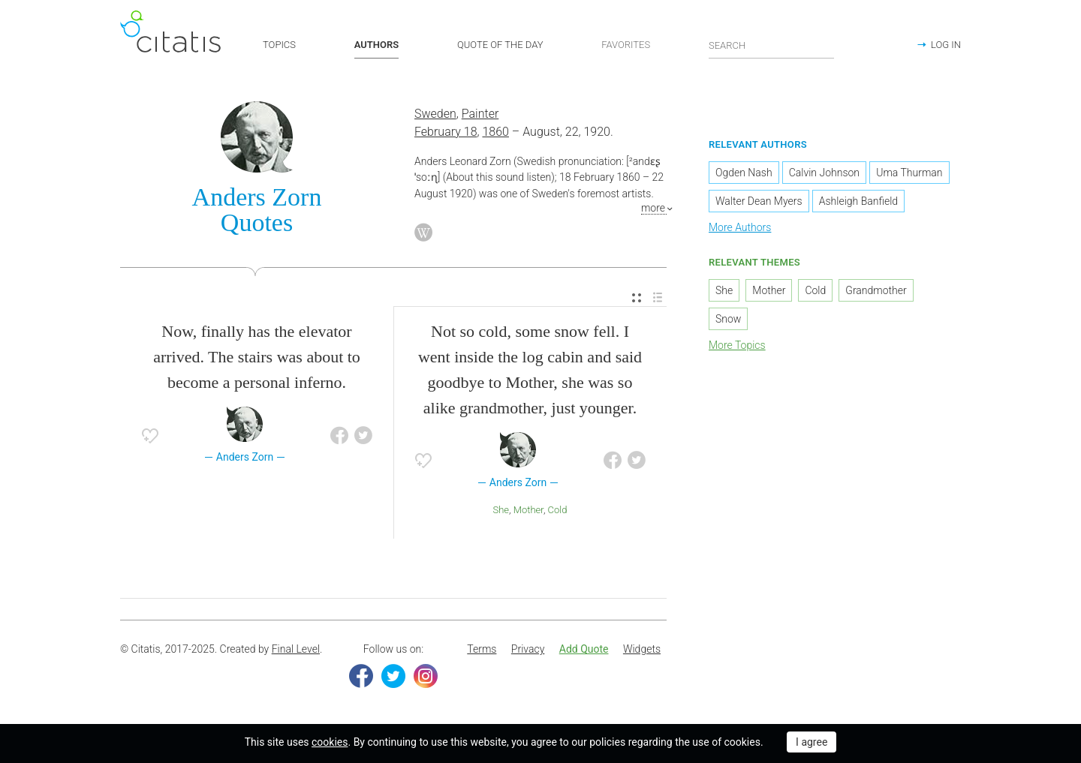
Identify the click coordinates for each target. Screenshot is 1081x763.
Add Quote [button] (584, 649)
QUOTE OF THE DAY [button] (500, 44)
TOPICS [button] (279, 44)
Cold (558, 509)
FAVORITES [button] (625, 44)
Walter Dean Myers (758, 201)
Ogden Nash (743, 173)
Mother (528, 509)
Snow (728, 319)
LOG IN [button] (946, 44)
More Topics (737, 345)
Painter (480, 114)
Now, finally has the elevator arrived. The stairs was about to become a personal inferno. (256, 357)
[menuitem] (637, 298)
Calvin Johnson (824, 173)
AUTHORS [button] (376, 44)
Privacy (527, 649)
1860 (495, 132)
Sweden (435, 114)
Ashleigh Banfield (858, 201)
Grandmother (875, 290)
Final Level (296, 649)
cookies (330, 742)
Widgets (642, 649)
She (501, 509)
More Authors (740, 227)
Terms (481, 649)
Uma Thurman (909, 173)
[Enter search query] (772, 45)
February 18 (445, 132)
